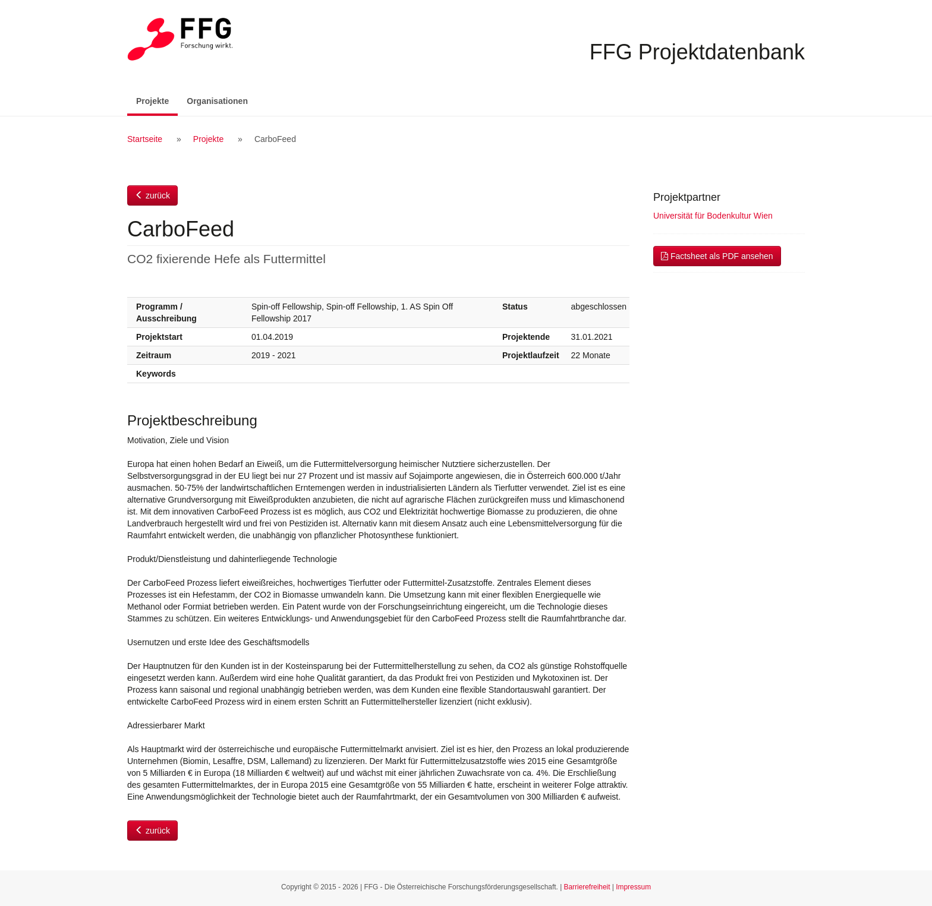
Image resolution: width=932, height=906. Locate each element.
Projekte (157, 100)
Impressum (633, 887)
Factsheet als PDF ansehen (717, 256)
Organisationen (217, 101)
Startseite (144, 139)
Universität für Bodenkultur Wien (713, 215)
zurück (152, 195)
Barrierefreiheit (587, 887)
